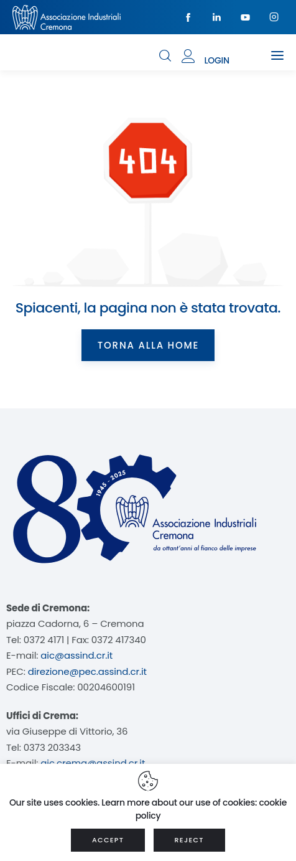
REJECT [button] (189, 840)
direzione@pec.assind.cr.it (87, 671)
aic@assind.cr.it (76, 655)
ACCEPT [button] (108, 840)
